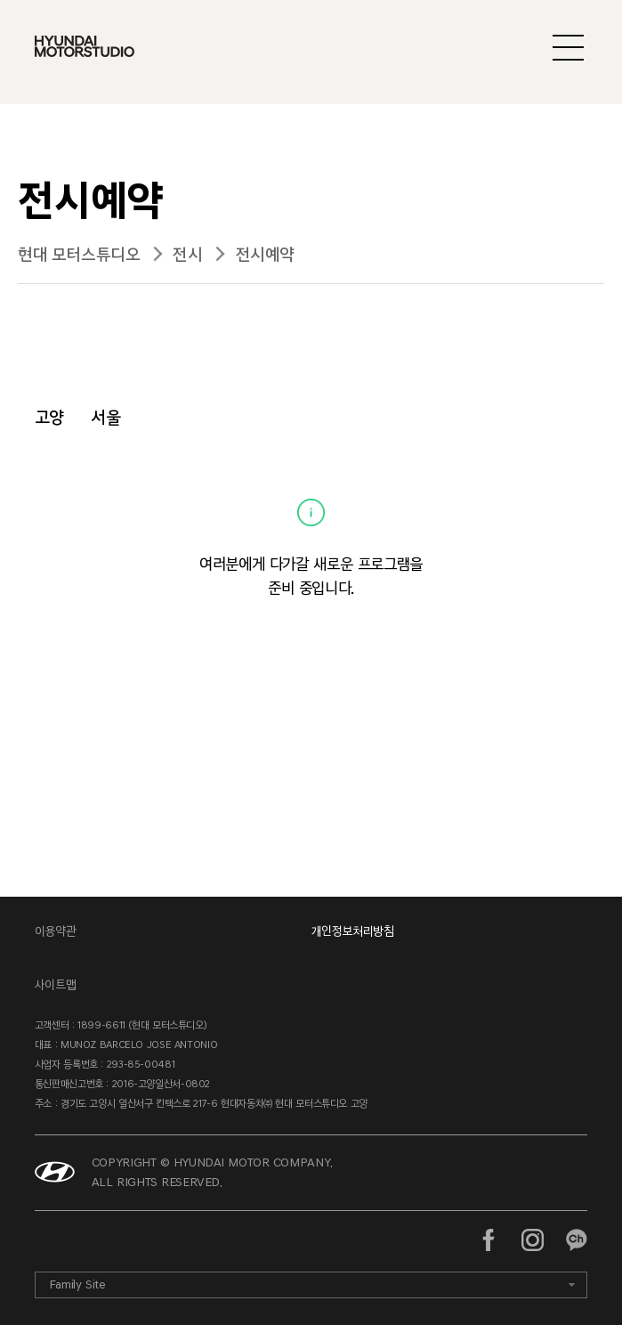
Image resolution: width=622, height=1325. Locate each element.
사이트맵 (56, 984)
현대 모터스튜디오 (79, 254)
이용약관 (56, 931)
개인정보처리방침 (352, 931)
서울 (105, 416)
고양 (49, 416)
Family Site (77, 1284)
